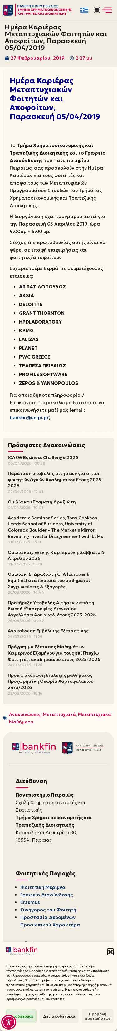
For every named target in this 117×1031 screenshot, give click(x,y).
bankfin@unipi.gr (29, 418)
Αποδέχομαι (21, 1016)
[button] (110, 952)
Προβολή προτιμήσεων (98, 1016)
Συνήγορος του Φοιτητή (48, 910)
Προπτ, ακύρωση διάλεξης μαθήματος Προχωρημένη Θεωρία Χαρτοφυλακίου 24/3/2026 (50, 681)
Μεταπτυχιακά (59, 714)
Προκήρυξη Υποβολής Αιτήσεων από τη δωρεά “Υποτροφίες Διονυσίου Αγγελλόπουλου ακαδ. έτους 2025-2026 (52, 609)
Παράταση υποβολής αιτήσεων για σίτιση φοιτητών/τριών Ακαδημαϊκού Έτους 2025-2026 (55, 479)
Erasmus (30, 902)
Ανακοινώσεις (25, 714)
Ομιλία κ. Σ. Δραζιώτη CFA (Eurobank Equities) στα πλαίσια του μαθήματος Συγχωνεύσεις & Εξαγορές (49, 580)
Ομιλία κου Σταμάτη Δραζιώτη (42, 502)
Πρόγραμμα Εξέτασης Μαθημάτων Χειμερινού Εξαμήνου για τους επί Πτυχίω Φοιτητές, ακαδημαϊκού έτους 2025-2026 (54, 653)
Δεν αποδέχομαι (59, 1016)
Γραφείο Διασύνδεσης (46, 895)
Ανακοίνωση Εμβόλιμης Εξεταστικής (48, 631)
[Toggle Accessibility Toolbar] (9, 1022)
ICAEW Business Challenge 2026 (43, 457)
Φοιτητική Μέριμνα (43, 887)
